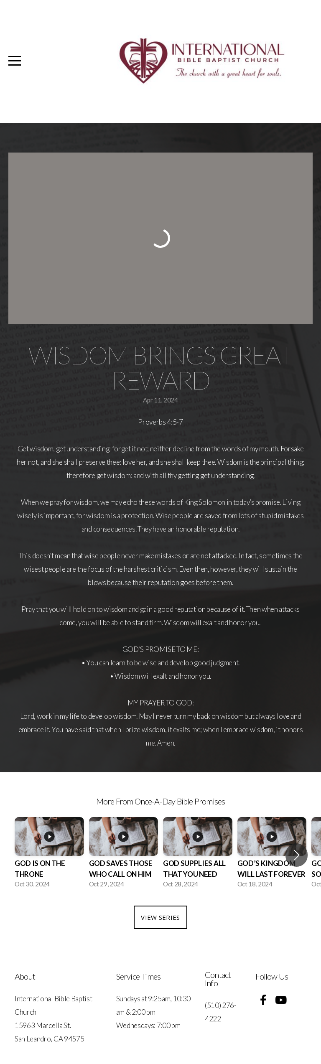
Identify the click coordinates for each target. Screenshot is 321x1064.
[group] (49, 855)
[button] (296, 855)
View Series (160, 917)
